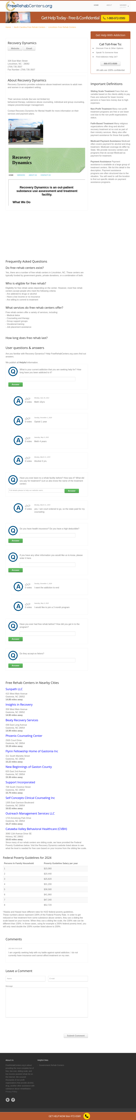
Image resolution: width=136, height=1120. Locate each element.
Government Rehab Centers (51, 1065)
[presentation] (26, 1024)
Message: (47, 1001)
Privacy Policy (11, 1092)
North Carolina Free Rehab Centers (29, 27)
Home (8, 27)
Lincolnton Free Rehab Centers (62, 27)
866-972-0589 (110, 64)
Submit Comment (76, 1036)
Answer (15, 384)
